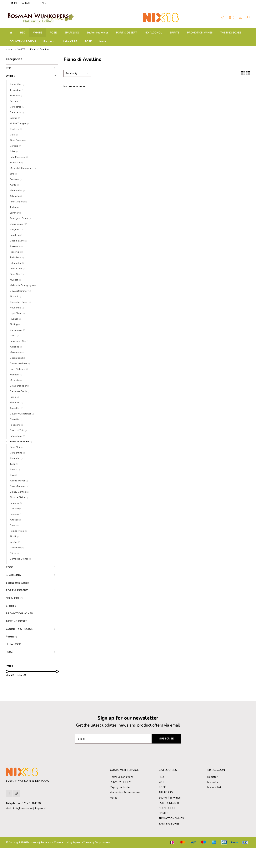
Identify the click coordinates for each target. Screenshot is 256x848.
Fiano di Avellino (39, 49)
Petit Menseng (19, 157)
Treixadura (17, 90)
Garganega (17, 330)
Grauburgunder (19, 385)
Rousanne (17, 307)
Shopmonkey (102, 842)
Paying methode (120, 787)
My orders (213, 782)
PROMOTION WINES (200, 32)
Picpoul (15, 296)
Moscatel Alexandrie (23, 168)
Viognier (16, 229)
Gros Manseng (19, 486)
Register (212, 777)
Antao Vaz (17, 84)
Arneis (15, 469)
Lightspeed (74, 842)
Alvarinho (16, 458)
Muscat (15, 279)
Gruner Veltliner (20, 363)
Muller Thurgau (19, 123)
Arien (14, 151)
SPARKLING (71, 32)
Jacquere (16, 514)
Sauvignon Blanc (21, 218)
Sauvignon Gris (19, 341)
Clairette (16, 419)
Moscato (16, 380)
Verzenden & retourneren (125, 792)
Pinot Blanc (17, 268)
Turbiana (16, 207)
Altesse (15, 519)
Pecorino (16, 101)
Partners (48, 41)
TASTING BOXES (230, 32)
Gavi (14, 475)
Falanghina (17, 436)
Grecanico (17, 547)
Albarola (16, 196)
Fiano (14, 397)
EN (43, 3)
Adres (113, 798)
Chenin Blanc (18, 240)
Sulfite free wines (97, 32)
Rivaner (15, 318)
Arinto (14, 184)
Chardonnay (18, 224)
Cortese (16, 508)
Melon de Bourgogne (23, 285)
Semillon (16, 235)
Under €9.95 (69, 41)
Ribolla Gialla (19, 497)
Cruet (14, 525)
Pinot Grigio (18, 201)
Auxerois (16, 246)
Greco (14, 335)
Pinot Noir (16, 447)
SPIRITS (174, 32)
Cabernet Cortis (20, 391)
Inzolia (15, 117)
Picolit (14, 536)
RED (22, 32)
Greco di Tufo (18, 430)
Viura (14, 134)
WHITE (37, 32)
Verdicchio (17, 106)
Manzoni (16, 374)
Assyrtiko (16, 408)
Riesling (16, 251)
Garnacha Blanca (20, 558)
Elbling (15, 324)
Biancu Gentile (19, 491)
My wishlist (214, 787)
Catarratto (17, 112)
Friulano (16, 503)
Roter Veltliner (19, 369)
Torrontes (16, 95)
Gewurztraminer (20, 290)
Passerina (16, 424)
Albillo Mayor (19, 480)
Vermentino (17, 190)
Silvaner (15, 212)
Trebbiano (17, 257)
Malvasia (16, 162)
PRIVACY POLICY (120, 782)
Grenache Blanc (20, 302)
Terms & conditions (121, 777)
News (103, 41)
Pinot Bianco (18, 140)
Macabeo (16, 402)
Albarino (16, 346)
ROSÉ (88, 41)
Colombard (18, 357)
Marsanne (17, 352)
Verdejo (15, 145)
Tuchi (14, 463)
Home (9, 49)
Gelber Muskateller (22, 413)
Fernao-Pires (18, 530)
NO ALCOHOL (153, 32)
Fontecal (16, 179)
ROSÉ (53, 32)
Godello (16, 129)
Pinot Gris (17, 274)
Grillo (14, 553)
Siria (13, 173)
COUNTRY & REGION (23, 41)
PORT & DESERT (126, 32)
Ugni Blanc (17, 313)
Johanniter (17, 263)
